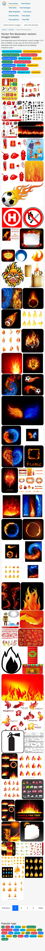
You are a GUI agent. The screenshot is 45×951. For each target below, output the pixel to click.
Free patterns (14, 19)
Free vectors (13, 3)
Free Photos (25, 3)
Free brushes (14, 16)
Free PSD (25, 19)
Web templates (14, 12)
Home (4, 30)
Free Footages (25, 8)
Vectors (11, 30)
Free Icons (27, 12)
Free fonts (12, 8)
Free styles (26, 16)
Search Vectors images (12, 25)
